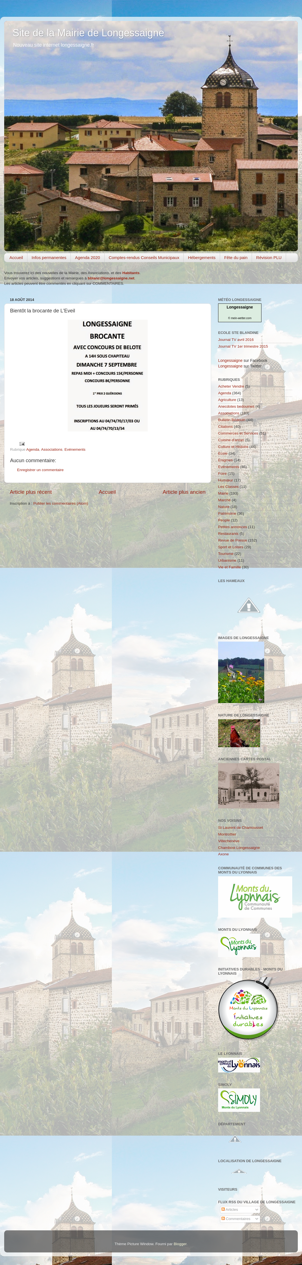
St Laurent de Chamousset (240, 827)
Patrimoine (227, 513)
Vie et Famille (229, 567)
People (224, 520)
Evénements (74, 449)
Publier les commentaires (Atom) (60, 503)
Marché (224, 500)
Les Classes (228, 487)
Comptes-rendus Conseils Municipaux (144, 257)
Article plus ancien (184, 492)
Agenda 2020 (87, 257)
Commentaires (236, 1219)
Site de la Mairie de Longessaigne (88, 33)
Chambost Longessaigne (239, 848)
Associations (51, 449)
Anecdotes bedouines (236, 406)
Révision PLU (269, 257)
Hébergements (201, 257)
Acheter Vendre (231, 386)
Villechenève (228, 841)
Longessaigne (239, 307)
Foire (222, 473)
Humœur (225, 480)
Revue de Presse (232, 540)
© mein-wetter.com (240, 318)
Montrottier (227, 834)
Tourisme (225, 554)
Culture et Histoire (233, 447)
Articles (229, 1209)
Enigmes (225, 460)
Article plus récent (31, 492)
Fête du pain (235, 257)
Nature (224, 507)
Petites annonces (232, 527)
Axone (223, 854)
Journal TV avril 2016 (236, 340)
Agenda (32, 449)
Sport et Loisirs (230, 547)
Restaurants (228, 533)
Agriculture (227, 400)
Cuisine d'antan (231, 440)
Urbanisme (227, 560)
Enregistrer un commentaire (40, 470)
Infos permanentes (49, 257)
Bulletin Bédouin (232, 420)
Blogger (180, 1244)
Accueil (16, 257)
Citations (225, 426)
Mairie (223, 493)
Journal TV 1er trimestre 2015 (243, 346)
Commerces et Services (238, 433)
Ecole (223, 453)
